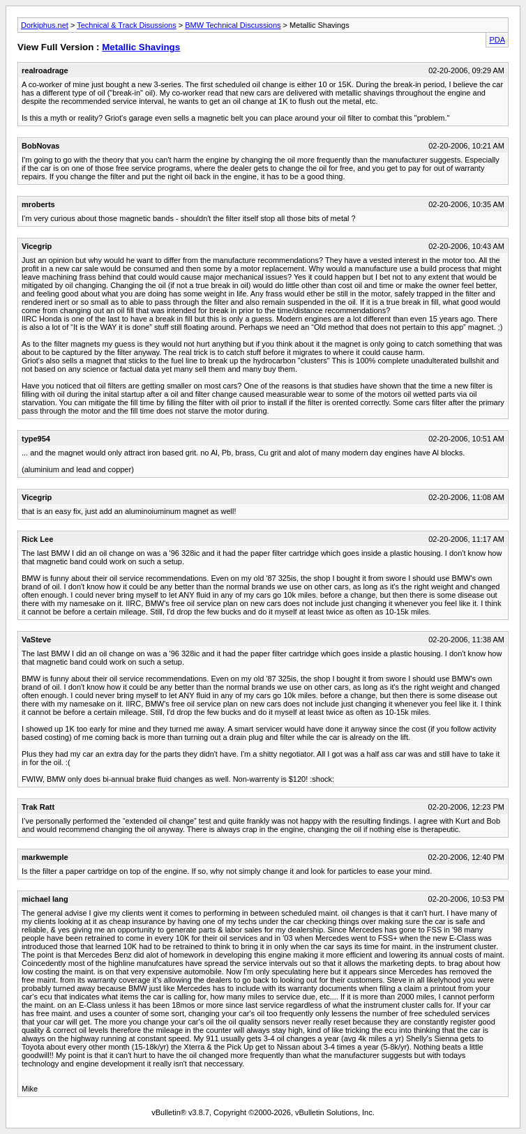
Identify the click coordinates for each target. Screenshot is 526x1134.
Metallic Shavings (141, 47)
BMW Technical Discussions (232, 25)
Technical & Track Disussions (126, 25)
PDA (497, 40)
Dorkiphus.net (44, 25)
